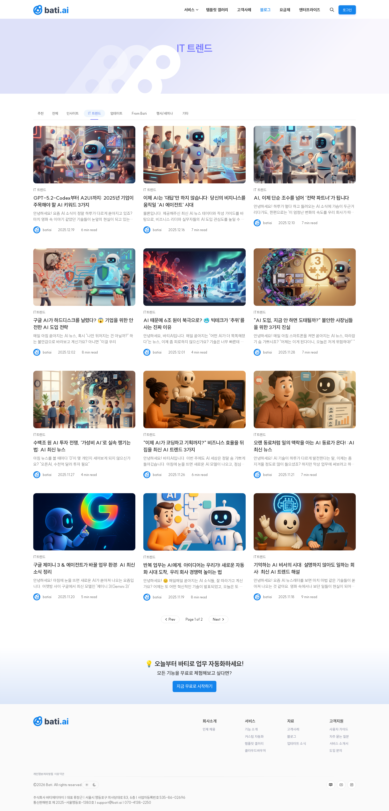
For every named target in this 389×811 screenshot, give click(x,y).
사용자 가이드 (338, 729)
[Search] (331, 9)
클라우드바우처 (255, 751)
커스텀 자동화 (254, 737)
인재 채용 (209, 729)
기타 (185, 113)
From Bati (139, 113)
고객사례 (293, 729)
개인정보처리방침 (43, 774)
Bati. (49, 785)
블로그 (291, 737)
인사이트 (73, 113)
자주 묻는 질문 (339, 737)
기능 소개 (251, 729)
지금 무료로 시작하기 (194, 686)
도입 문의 (335, 751)
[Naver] (330, 785)
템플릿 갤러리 (254, 744)
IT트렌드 (39, 312)
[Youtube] (341, 785)
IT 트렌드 (94, 113)
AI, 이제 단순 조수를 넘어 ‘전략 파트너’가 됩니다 (301, 198)
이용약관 (59, 774)
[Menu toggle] (197, 9)
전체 (55, 113)
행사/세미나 (164, 113)
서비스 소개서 (338, 744)
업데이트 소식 (296, 744)
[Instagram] (351, 785)
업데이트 (116, 113)
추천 (41, 113)
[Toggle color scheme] (90, 785)
